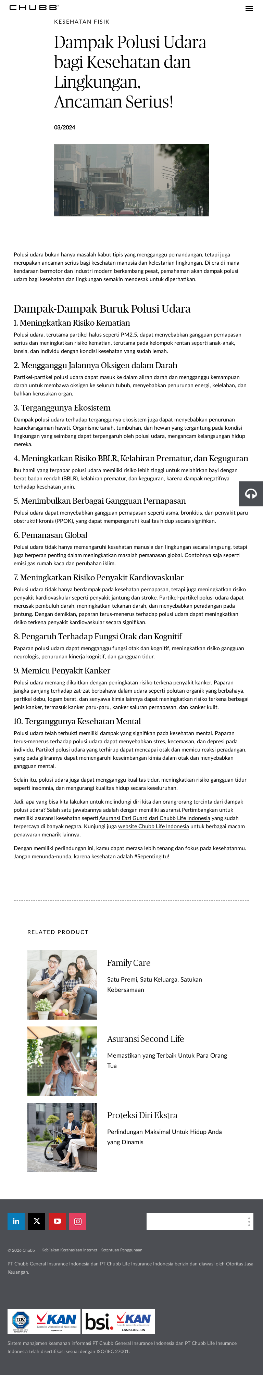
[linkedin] (16, 1221)
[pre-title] (82, 22)
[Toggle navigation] (249, 9)
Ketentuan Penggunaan (121, 1250)
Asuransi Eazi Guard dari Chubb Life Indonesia (154, 818)
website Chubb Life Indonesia (153, 826)
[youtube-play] (57, 1221)
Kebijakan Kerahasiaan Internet (69, 1250)
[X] (36, 1221)
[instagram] (77, 1221)
